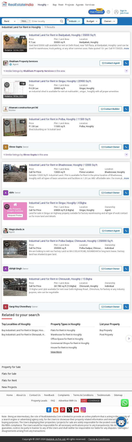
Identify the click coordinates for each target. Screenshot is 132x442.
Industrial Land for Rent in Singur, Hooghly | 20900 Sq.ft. (60, 81)
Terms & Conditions (83, 395)
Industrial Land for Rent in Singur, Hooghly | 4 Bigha (57, 202)
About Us (21, 395)
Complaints (64, 395)
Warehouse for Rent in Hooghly (66, 334)
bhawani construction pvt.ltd (23, 107)
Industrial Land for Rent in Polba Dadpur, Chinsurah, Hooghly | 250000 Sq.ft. (71, 240)
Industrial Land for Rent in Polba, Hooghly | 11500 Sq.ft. (60, 119)
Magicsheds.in (16, 229)
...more (125, 48)
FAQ (53, 400)
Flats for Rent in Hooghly (63, 330)
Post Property (96, 11)
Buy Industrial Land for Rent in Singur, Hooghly (24, 330)
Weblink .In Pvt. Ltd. (56, 439)
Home (10, 395)
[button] (111, 63)
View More (56, 351)
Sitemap (118, 395)
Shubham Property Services (23, 61)
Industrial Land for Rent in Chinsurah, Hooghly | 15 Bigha (60, 279)
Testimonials (103, 395)
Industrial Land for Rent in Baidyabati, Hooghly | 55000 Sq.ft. (62, 35)
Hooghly (25, 21)
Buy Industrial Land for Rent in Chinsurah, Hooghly (24, 334)
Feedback (49, 395)
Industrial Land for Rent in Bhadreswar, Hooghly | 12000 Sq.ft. (63, 164)
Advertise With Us (68, 400)
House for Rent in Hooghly (64, 347)
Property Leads (39, 400)
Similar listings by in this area (34, 71)
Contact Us (35, 395)
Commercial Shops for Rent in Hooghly (70, 343)
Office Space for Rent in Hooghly (67, 339)
